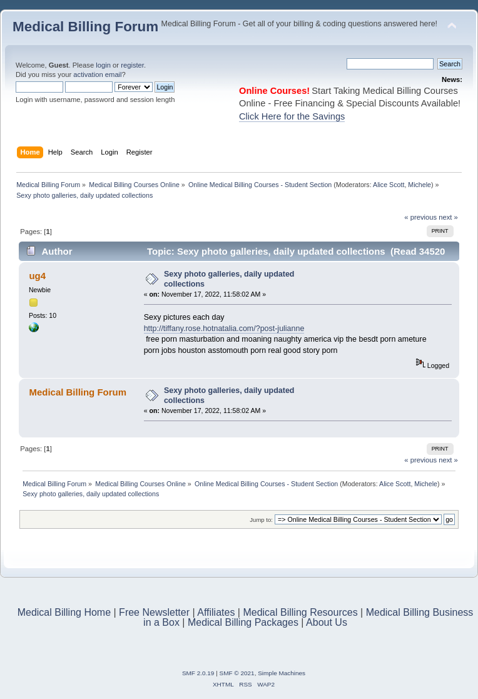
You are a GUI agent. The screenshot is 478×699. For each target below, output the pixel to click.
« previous (420, 217)
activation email (97, 74)
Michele (419, 184)
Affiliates (216, 612)
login (103, 65)
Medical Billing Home (64, 612)
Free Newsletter (154, 612)
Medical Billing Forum (85, 26)
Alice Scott (388, 184)
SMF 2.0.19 (198, 673)
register (132, 65)
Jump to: (261, 519)
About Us (326, 622)
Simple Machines (281, 673)
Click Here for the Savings (292, 116)
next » (448, 217)
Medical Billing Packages (243, 622)
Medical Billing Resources (300, 612)
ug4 (37, 275)
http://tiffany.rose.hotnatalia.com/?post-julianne (224, 328)
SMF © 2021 (237, 673)
